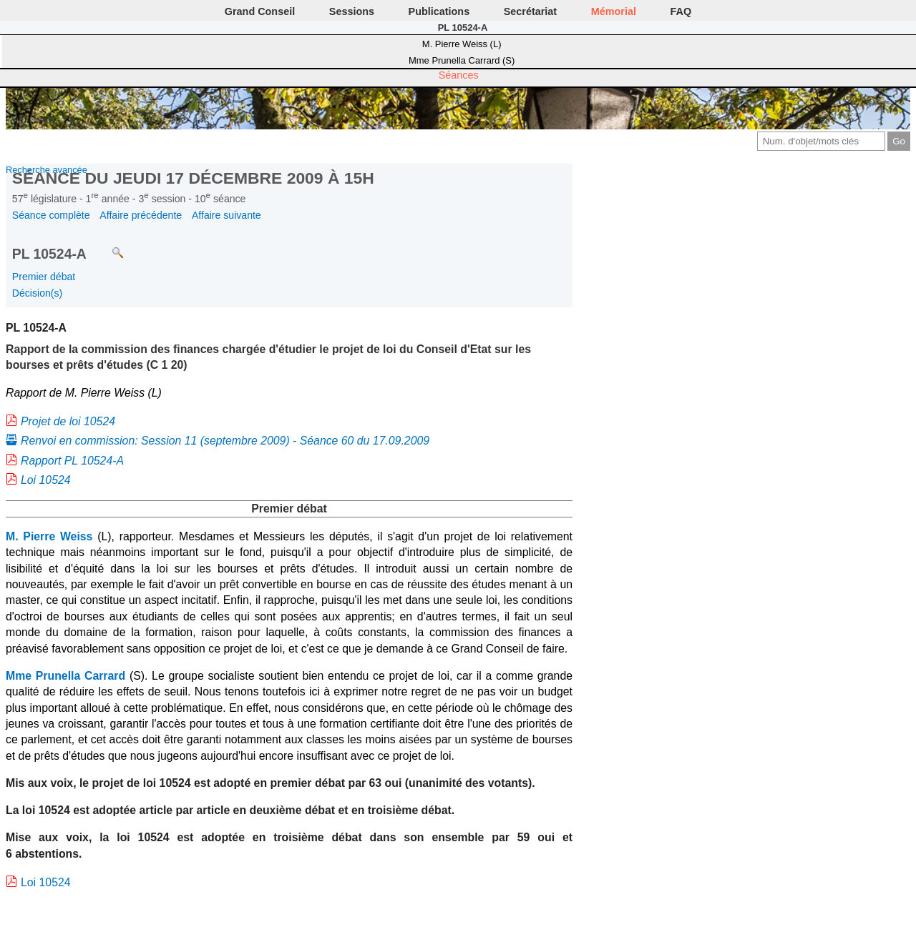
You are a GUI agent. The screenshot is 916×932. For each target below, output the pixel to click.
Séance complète (51, 215)
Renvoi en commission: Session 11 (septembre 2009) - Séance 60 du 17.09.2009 (225, 441)
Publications (439, 11)
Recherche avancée (46, 169)
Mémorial (613, 11)
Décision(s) (37, 293)
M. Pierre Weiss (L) (462, 44)
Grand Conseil (260, 11)
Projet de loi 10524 (68, 421)
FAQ (681, 11)
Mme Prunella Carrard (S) (462, 60)
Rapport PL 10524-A (72, 461)
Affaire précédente (140, 215)
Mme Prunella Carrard (65, 676)
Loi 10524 (46, 480)
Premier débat (43, 276)
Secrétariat (530, 11)
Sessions (351, 11)
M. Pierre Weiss (49, 536)
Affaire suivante (226, 215)
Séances (459, 75)
